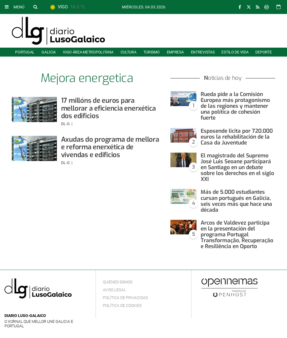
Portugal (24, 52)
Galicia (48, 52)
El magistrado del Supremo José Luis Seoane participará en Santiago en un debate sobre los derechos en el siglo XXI (237, 167)
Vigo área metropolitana (88, 52)
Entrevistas (203, 52)
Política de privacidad (125, 297)
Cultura (128, 52)
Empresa (175, 52)
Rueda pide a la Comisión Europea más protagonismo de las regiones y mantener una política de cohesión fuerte (235, 106)
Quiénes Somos (117, 282)
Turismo (152, 52)
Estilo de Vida (234, 52)
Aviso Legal (114, 290)
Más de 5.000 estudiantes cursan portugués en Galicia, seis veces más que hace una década (236, 200)
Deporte (263, 52)
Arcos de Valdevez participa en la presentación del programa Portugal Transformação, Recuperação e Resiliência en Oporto (237, 234)
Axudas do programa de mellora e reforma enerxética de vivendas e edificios (110, 147)
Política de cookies (122, 305)
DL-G (66, 124)
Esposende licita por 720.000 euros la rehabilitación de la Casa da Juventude (237, 136)
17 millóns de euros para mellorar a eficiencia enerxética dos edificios (108, 108)
